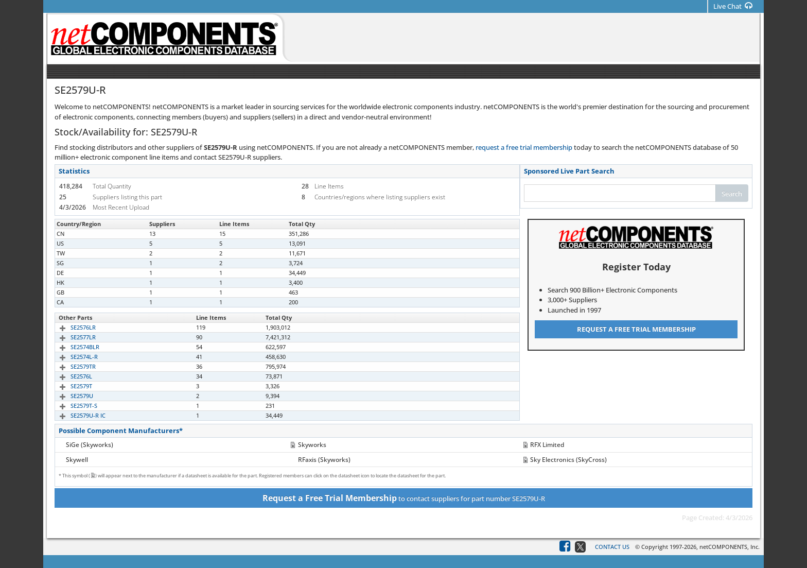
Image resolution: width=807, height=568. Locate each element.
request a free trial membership (524, 147)
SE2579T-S (72, 405)
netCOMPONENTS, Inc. (729, 546)
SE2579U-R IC (76, 415)
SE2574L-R (72, 356)
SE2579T (69, 386)
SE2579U (70, 396)
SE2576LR (71, 327)
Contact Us (612, 546)
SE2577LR (71, 337)
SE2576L (69, 376)
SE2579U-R (73, 233)
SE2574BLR (73, 347)
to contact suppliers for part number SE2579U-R (403, 498)
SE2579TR (71, 366)
